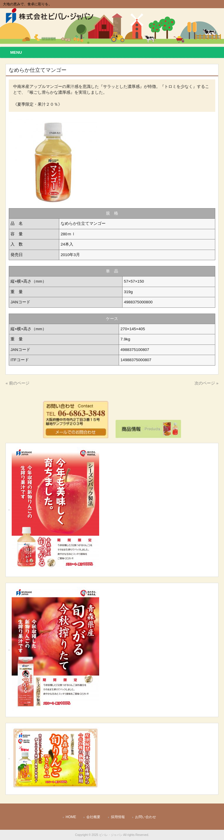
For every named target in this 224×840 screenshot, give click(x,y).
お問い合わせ (145, 817)
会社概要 (93, 817)
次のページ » (206, 383)
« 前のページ (17, 383)
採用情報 (118, 817)
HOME (71, 817)
